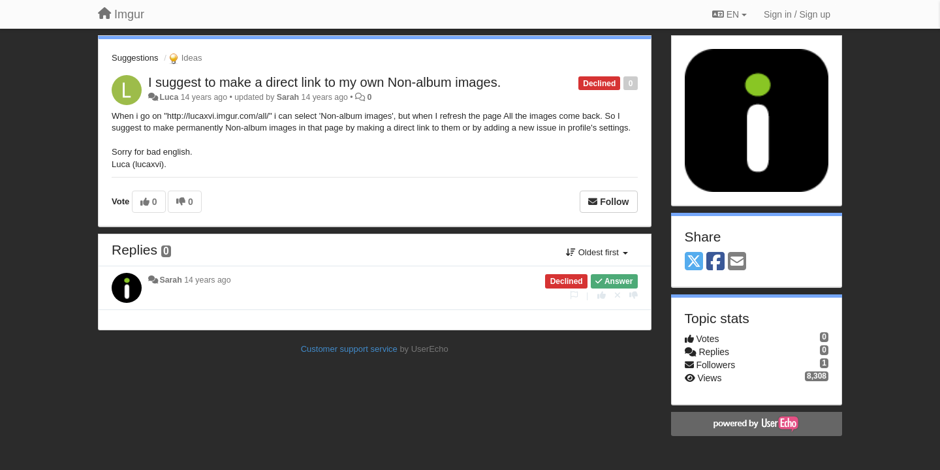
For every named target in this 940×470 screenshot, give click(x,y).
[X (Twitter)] (694, 262)
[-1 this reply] (633, 295)
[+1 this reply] (601, 295)
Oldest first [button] (596, 252)
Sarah (288, 97)
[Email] (737, 262)
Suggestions (135, 58)
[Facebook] (715, 262)
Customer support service (349, 349)
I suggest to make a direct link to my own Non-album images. (324, 82)
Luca (168, 97)
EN (729, 14)
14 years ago (207, 280)
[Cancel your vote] (617, 295)
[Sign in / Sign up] (797, 14)
